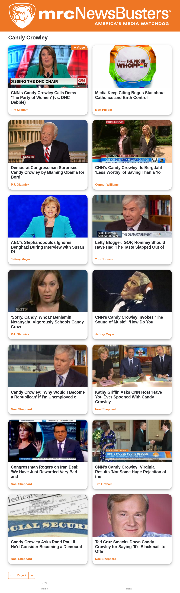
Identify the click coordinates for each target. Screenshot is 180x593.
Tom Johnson (104, 259)
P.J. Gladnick (20, 184)
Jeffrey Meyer (20, 259)
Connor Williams (107, 184)
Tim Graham (19, 109)
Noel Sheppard (21, 409)
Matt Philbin (103, 109)
